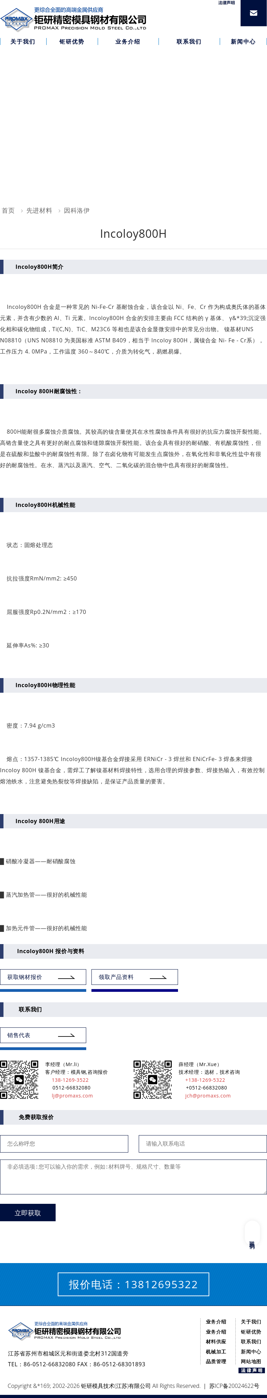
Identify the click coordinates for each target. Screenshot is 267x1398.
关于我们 (251, 1321)
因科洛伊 (77, 210)
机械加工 (216, 1351)
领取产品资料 (116, 977)
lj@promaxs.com (69, 1095)
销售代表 (19, 1035)
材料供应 (216, 1341)
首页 (8, 210)
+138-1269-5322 (202, 1080)
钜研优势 (251, 1331)
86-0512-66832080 (50, 1364)
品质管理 (216, 1361)
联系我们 (251, 1341)
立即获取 (28, 1213)
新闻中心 (251, 1351)
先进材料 (39, 210)
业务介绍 (216, 1321)
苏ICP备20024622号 (234, 1386)
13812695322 (161, 1284)
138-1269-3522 (67, 1080)
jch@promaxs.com (205, 1095)
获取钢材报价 (24, 977)
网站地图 (251, 1361)
